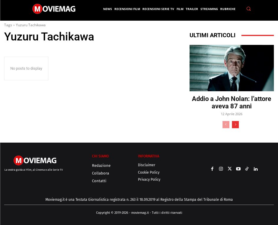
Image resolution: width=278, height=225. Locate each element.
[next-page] (235, 124)
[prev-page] (226, 124)
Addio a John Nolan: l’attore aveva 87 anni (231, 102)
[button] (248, 9)
